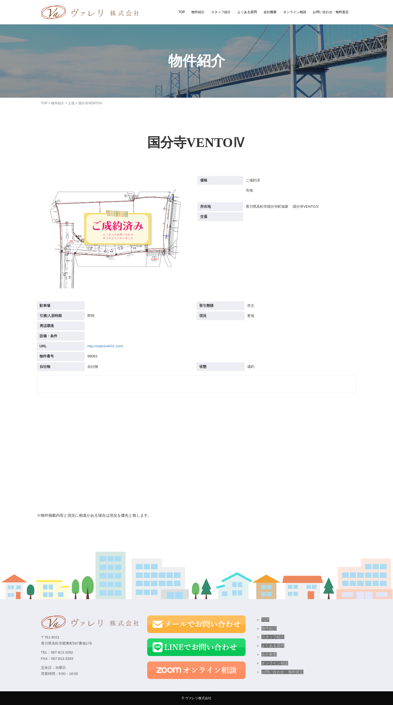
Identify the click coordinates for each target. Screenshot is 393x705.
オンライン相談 (294, 12)
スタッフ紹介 (221, 12)
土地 (71, 103)
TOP (181, 12)
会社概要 (270, 12)
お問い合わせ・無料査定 (331, 12)
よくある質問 (247, 12)
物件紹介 (198, 12)
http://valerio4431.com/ (105, 346)
